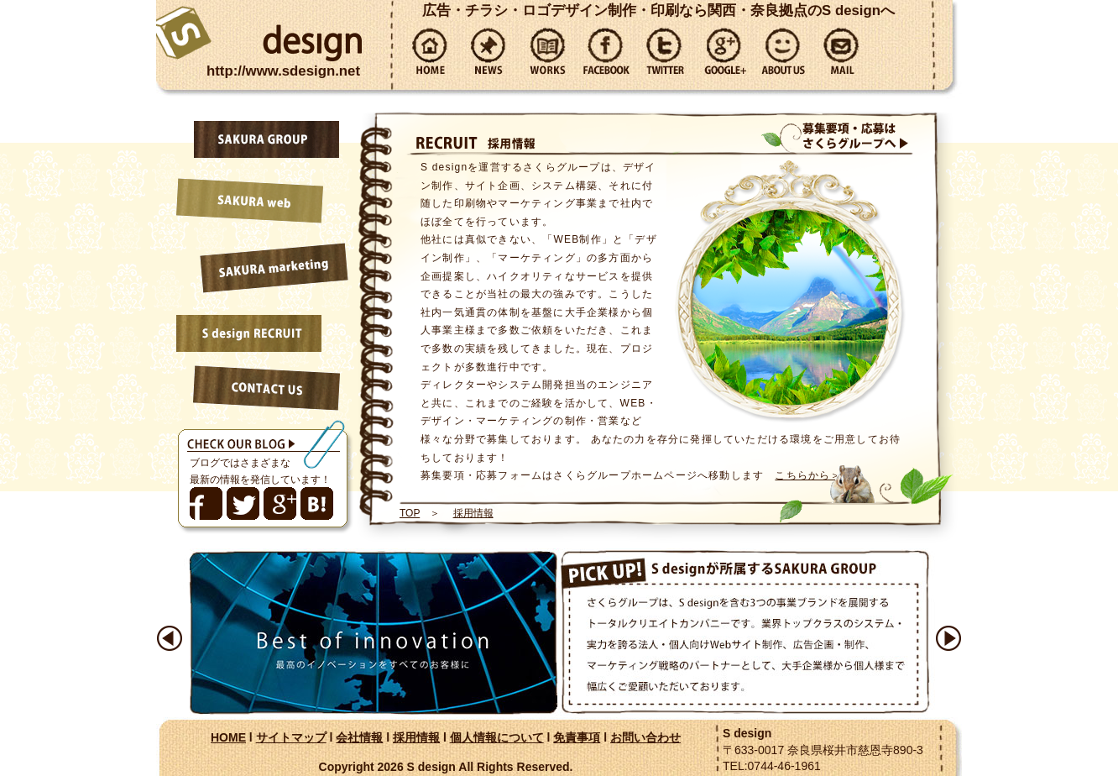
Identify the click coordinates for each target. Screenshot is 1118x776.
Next (948, 638)
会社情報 (359, 737)
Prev (169, 638)
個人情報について (497, 737)
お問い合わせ (645, 737)
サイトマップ (291, 737)
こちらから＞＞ (813, 475)
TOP (410, 513)
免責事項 (576, 737)
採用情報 (473, 513)
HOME (228, 737)
